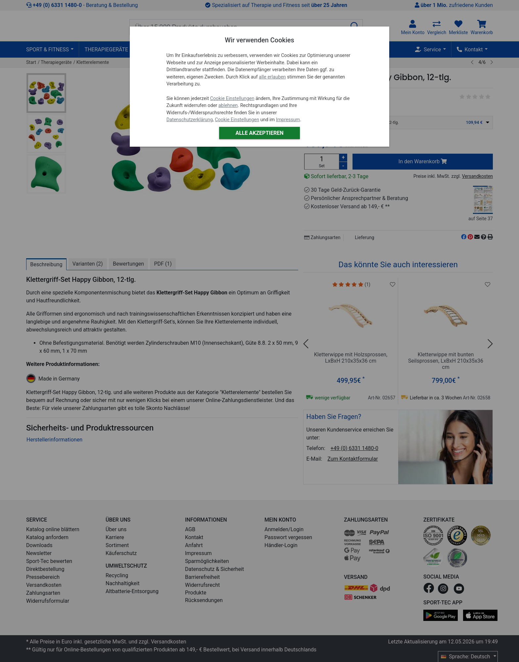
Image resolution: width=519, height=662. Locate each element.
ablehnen (228, 105)
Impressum (288, 120)
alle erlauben (272, 77)
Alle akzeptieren (259, 133)
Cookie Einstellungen (232, 98)
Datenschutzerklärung (189, 120)
